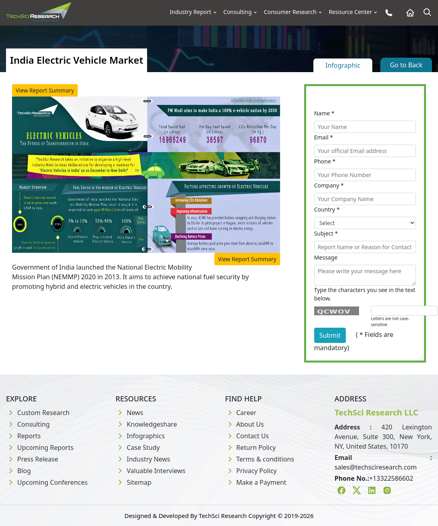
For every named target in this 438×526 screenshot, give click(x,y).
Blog (18, 470)
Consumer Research (290, 12)
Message (325, 257)
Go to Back (406, 64)
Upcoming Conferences (47, 482)
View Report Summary (45, 90)
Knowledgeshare (146, 424)
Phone (325, 161)
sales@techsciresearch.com (376, 467)
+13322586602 (391, 478)
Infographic (342, 65)
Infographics (140, 435)
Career (240, 412)
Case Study (137, 447)
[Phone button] (387, 12)
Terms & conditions (259, 459)
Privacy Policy (251, 470)
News (129, 412)
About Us (244, 424)
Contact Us (247, 435)
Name (324, 113)
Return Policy (250, 447)
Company (329, 185)
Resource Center (350, 12)
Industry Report (191, 12)
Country (327, 209)
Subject (326, 233)
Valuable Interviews (150, 470)
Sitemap (133, 482)
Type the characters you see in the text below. (365, 294)
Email (323, 137)
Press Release (32, 459)
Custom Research (38, 412)
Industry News (142, 459)
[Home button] (408, 12)
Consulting (237, 12)
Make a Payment (256, 482)
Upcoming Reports (39, 447)
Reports (23, 435)
